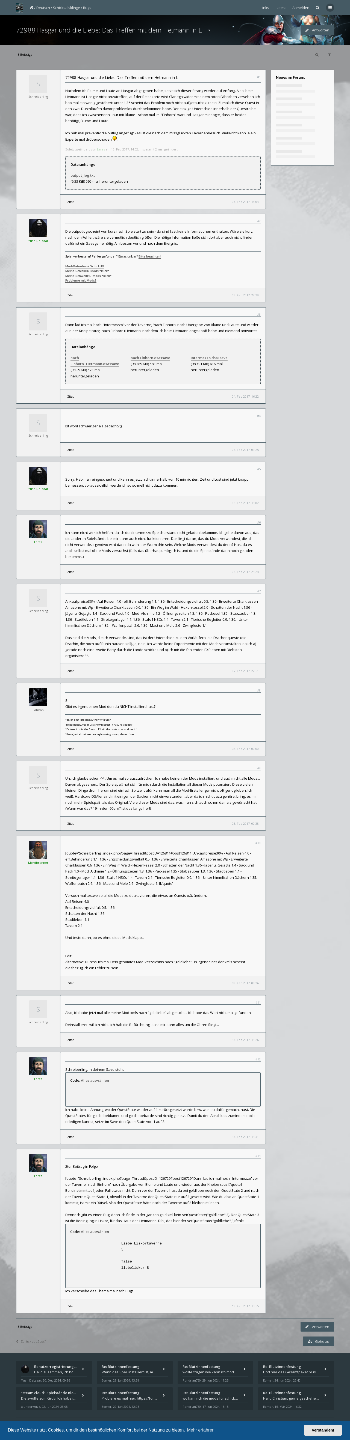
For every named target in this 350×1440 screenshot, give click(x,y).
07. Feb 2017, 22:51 (245, 671)
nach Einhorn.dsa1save (150, 357)
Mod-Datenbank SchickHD (84, 266)
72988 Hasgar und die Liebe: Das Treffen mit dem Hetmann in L (109, 29)
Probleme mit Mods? (80, 280)
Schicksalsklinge (66, 7)
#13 (258, 1156)
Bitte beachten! (150, 256)
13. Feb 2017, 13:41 (245, 1137)
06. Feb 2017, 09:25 (245, 450)
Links (265, 7)
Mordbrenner (38, 863)
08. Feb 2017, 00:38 (245, 823)
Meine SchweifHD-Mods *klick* (88, 276)
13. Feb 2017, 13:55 (245, 1306)
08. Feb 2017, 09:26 (245, 983)
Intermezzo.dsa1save (209, 357)
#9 (259, 768)
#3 (259, 314)
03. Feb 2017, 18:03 (245, 202)
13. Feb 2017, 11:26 (245, 1040)
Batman (38, 710)
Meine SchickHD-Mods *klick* (87, 271)
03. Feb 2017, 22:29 (245, 295)
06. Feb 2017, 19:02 (245, 503)
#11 (258, 1002)
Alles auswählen (95, 1080)
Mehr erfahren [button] (200, 1430)
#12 (258, 1059)
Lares (101, 149)
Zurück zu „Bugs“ (31, 1341)
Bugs (87, 7)
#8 (259, 690)
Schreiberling (38, 96)
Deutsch (43, 7)
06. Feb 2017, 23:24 (245, 572)
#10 (258, 843)
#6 (259, 522)
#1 (259, 77)
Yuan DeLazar (38, 241)
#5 (259, 469)
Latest (281, 7)
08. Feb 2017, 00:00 (245, 749)
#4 (259, 416)
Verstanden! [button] (323, 1430)
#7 (259, 591)
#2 (259, 221)
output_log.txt (82, 175)
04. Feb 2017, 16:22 (245, 396)
